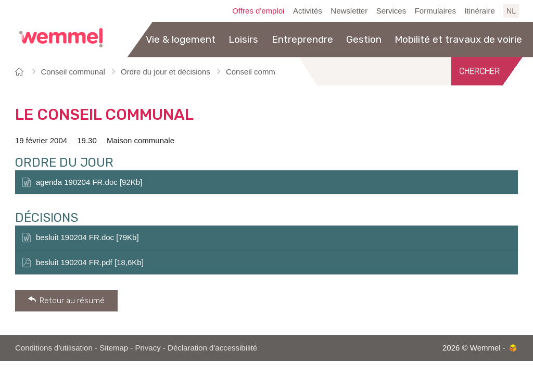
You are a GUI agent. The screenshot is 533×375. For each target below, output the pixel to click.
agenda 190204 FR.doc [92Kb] (89, 182)
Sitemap (113, 347)
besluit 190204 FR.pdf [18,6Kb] (90, 262)
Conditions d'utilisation (54, 347)
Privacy (148, 347)
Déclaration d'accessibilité (212, 347)
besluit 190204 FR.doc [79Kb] (87, 237)
